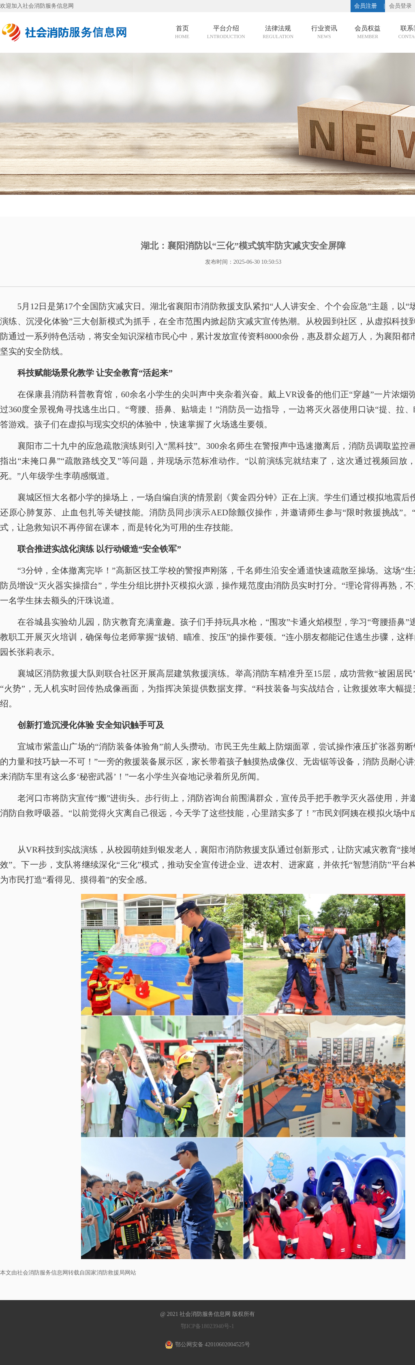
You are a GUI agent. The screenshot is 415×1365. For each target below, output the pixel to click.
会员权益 (368, 33)
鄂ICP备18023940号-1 (207, 1326)
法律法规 (278, 33)
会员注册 (365, 6)
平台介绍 (226, 33)
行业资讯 (324, 33)
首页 (182, 33)
